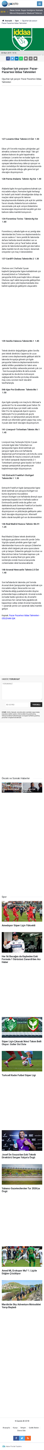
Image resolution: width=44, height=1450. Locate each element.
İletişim (23, 1428)
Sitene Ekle (21, 1431)
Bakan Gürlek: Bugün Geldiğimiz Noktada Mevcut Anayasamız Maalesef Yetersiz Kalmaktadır (26, 12)
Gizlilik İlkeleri (34, 1428)
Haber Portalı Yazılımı (14, 1446)
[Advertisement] (22, 111)
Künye (15, 1428)
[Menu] (40, 4)
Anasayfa (6, 1428)
